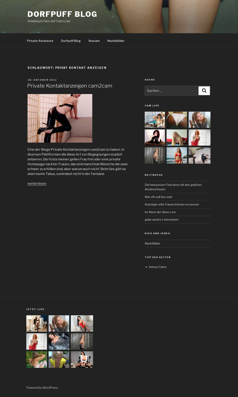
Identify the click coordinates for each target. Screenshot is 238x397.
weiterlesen (37, 183)
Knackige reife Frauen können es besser (172, 204)
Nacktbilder (115, 40)
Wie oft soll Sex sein (158, 197)
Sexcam (94, 40)
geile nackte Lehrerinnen (161, 219)
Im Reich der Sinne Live (160, 212)
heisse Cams (158, 267)
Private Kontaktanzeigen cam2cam (69, 86)
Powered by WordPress (42, 387)
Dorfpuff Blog (62, 14)
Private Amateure (40, 40)
